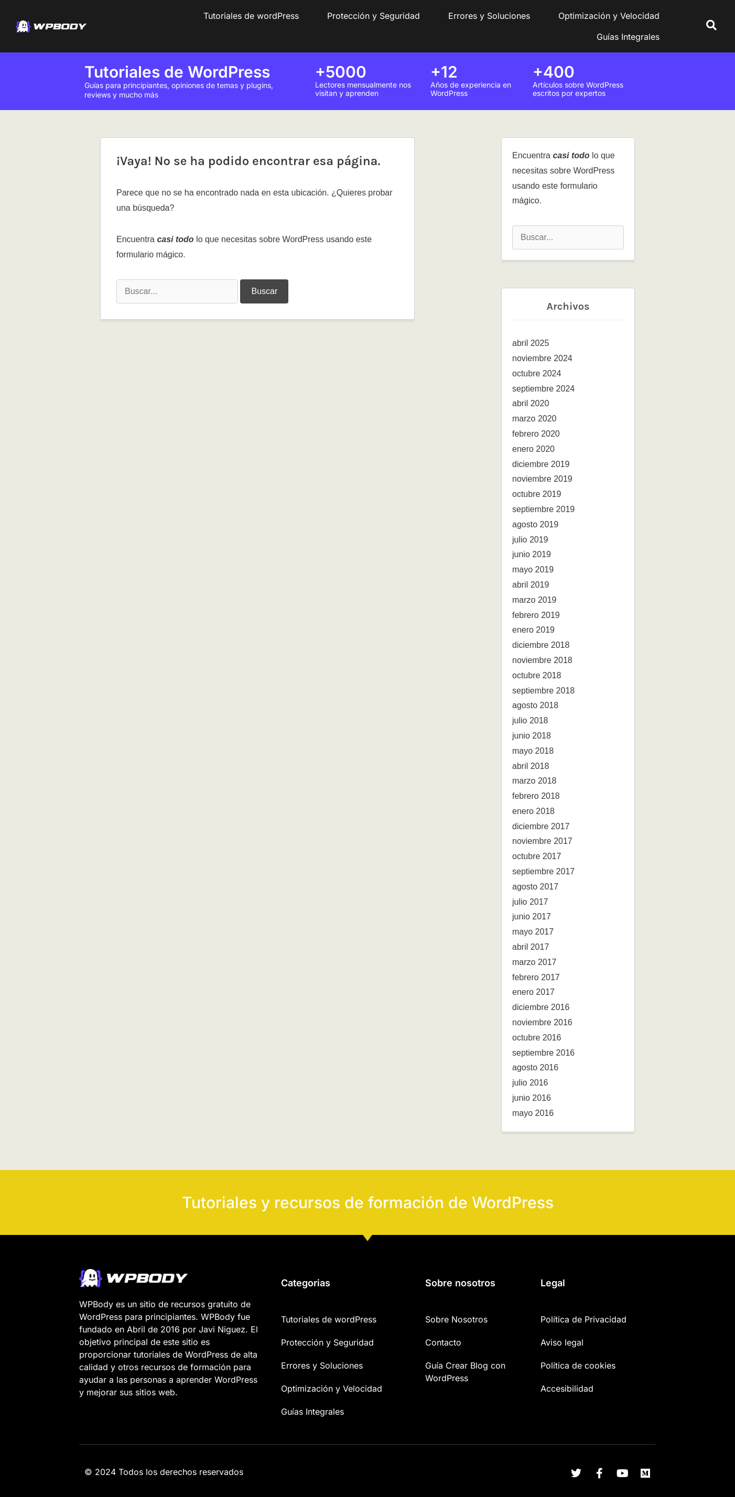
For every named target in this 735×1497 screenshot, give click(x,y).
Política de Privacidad (583, 1319)
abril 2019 (530, 584)
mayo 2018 (533, 750)
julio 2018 (530, 720)
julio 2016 (530, 1082)
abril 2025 (530, 343)
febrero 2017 (536, 977)
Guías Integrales (628, 36)
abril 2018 (530, 766)
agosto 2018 (535, 705)
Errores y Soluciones (489, 15)
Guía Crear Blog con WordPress (465, 1371)
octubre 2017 (536, 856)
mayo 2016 (533, 1113)
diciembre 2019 (540, 464)
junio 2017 (531, 916)
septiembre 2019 (543, 509)
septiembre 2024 (543, 388)
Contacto (443, 1342)
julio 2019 (530, 539)
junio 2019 (531, 554)
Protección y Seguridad (373, 15)
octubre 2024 (536, 373)
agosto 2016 (535, 1067)
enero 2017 (533, 992)
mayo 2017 (533, 931)
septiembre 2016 (543, 1052)
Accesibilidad (567, 1388)
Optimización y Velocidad (609, 15)
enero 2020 (533, 448)
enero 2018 (533, 811)
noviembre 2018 (542, 660)
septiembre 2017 (543, 871)
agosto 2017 (535, 886)
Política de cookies (578, 1365)
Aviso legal (562, 1342)
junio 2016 (531, 1097)
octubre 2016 (536, 1037)
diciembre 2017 (540, 826)
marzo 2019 (534, 599)
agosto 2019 (535, 524)
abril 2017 (530, 946)
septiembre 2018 (543, 690)
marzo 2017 (534, 962)
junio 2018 (531, 735)
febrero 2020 (536, 433)
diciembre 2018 (540, 645)
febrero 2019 (536, 615)
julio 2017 (530, 901)
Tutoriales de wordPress (251, 15)
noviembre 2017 (542, 841)
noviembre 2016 (542, 1022)
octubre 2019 (536, 494)
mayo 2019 (533, 569)
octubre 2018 (536, 675)
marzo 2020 (534, 418)
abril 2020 (530, 403)
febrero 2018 (536, 795)
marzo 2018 (534, 780)
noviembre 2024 (542, 358)
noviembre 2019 (542, 478)
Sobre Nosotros (456, 1319)
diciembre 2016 (540, 1007)
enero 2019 (533, 629)
